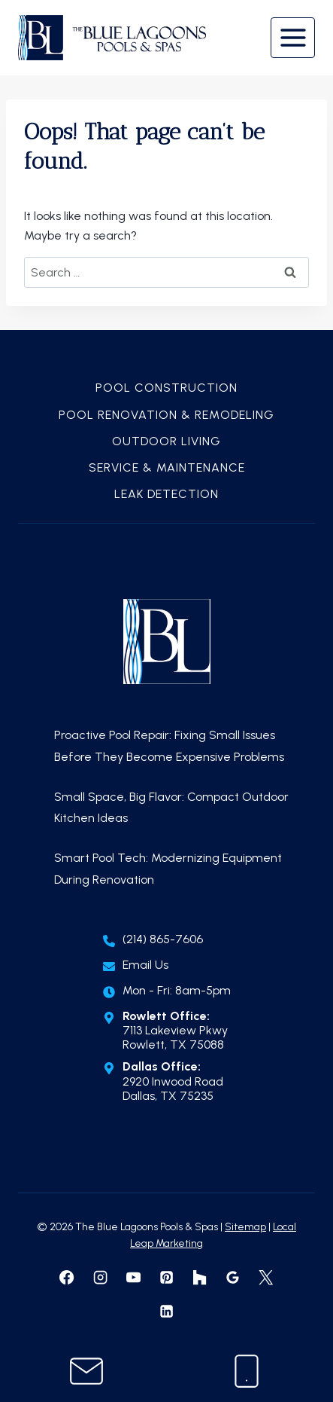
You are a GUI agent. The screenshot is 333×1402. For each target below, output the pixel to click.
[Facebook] (67, 1277)
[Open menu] (293, 37)
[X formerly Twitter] (266, 1277)
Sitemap (245, 1226)
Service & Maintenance (167, 467)
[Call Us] (246, 1371)
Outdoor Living (166, 441)
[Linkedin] (166, 1311)
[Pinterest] (166, 1277)
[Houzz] (199, 1277)
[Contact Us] (86, 1371)
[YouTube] (133, 1277)
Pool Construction (166, 387)
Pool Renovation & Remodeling (166, 415)
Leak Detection (166, 494)
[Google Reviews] (233, 1277)
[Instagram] (100, 1277)
